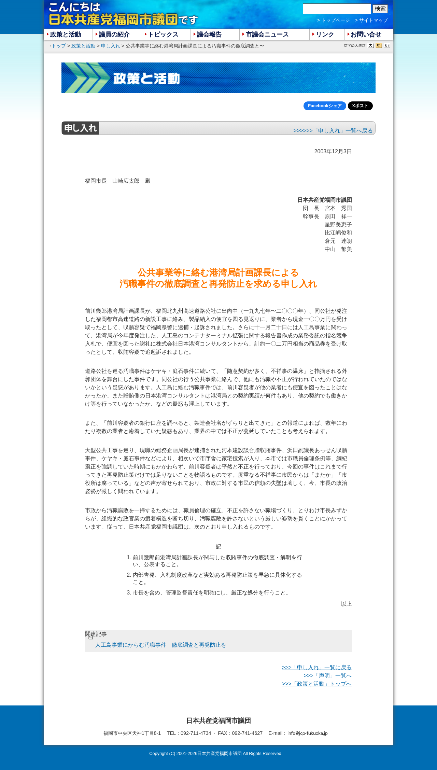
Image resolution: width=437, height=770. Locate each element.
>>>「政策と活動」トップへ (317, 684)
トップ (59, 45)
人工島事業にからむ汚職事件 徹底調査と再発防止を (160, 645)
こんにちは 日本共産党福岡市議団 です (124, 14)
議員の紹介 (114, 34)
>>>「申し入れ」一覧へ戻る (338, 131)
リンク (325, 34)
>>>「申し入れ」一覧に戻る (317, 667)
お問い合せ (366, 34)
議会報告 (209, 34)
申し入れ (110, 45)
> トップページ (333, 20)
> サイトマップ (371, 20)
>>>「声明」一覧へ (328, 675)
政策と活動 (83, 45)
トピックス (163, 34)
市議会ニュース (267, 34)
